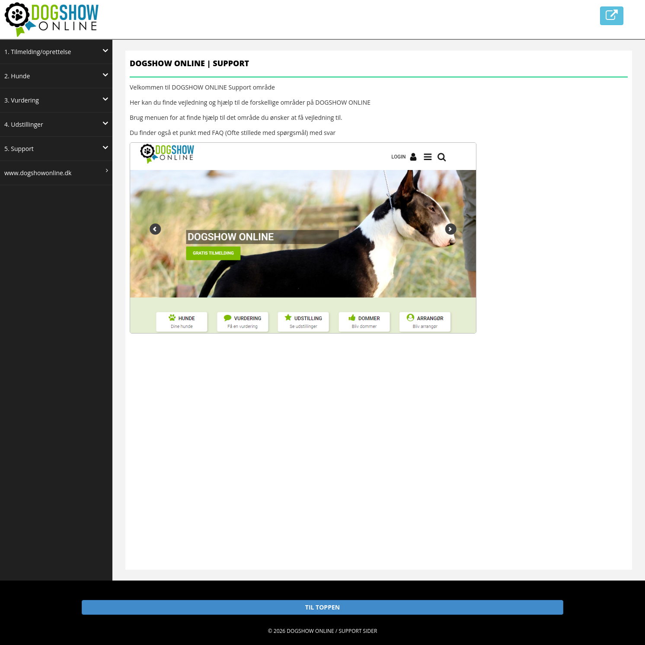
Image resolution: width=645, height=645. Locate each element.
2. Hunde (56, 75)
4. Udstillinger (56, 123)
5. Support (56, 148)
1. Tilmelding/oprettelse (56, 51)
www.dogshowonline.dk (56, 172)
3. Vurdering (56, 99)
